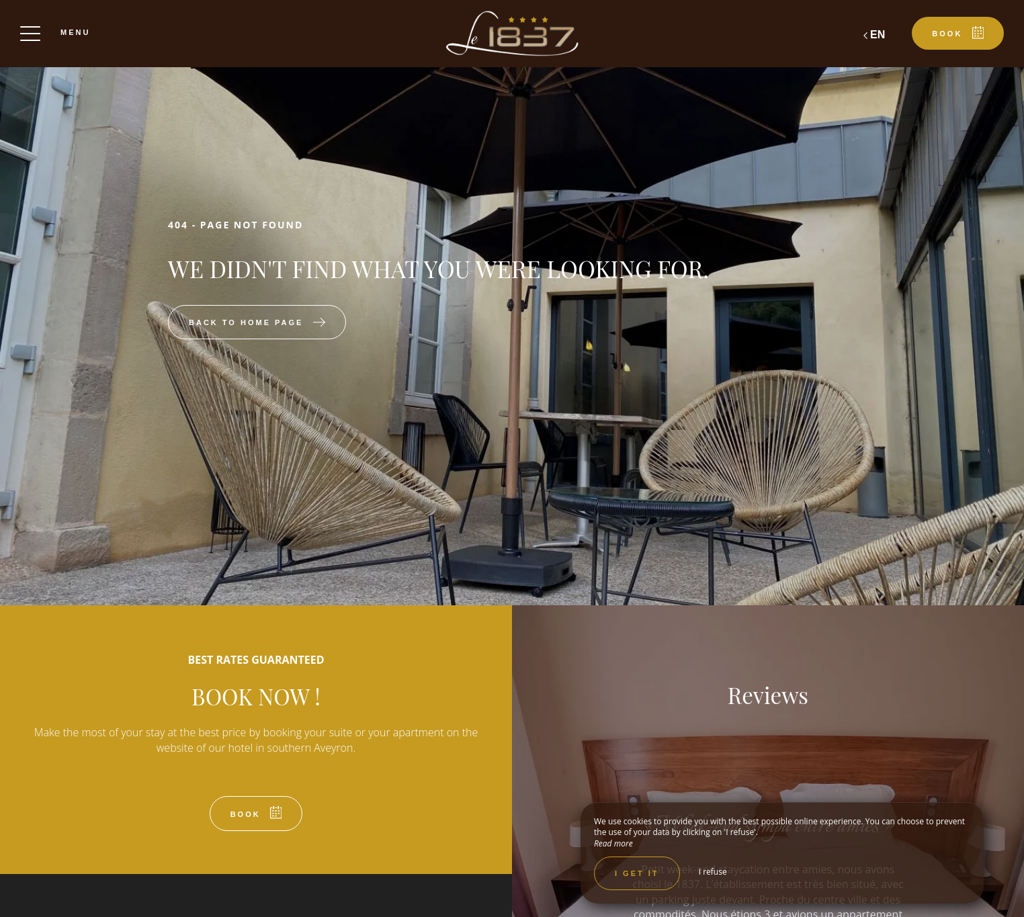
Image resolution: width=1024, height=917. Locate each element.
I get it (637, 873)
